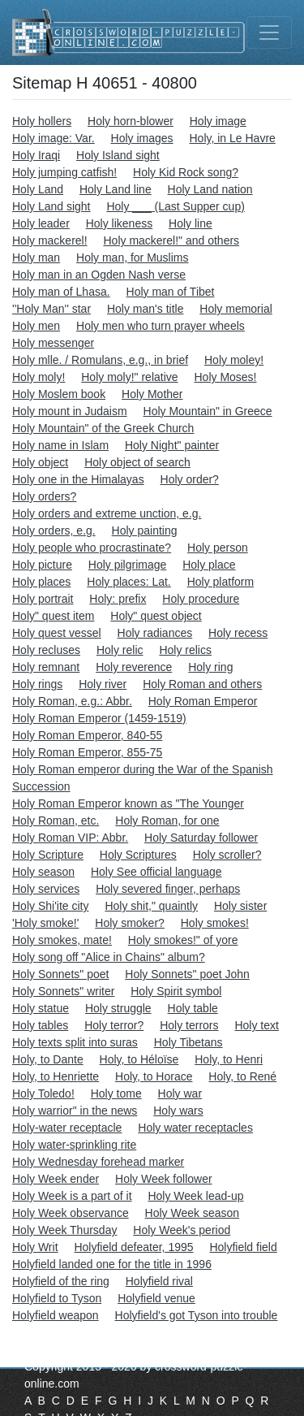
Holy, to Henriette (55, 1076)
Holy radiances (155, 632)
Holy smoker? (130, 922)
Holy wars (178, 1110)
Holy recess (238, 632)
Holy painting (145, 530)
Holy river (102, 684)
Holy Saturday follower (201, 837)
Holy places (41, 581)
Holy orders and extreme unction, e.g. (106, 513)
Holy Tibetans (188, 1042)
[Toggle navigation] (269, 32)
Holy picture (42, 564)
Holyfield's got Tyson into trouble (196, 1315)
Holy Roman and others (202, 684)
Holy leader (41, 223)
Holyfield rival (159, 1281)
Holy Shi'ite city (50, 905)
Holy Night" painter (172, 445)
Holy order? (190, 479)
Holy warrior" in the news (74, 1110)
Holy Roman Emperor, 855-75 (87, 752)
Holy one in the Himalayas (78, 479)
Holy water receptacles (195, 1127)
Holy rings (37, 684)
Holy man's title (145, 308)
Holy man (36, 257)
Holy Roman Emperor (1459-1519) (99, 718)
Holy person (217, 547)
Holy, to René (242, 1076)
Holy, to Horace (153, 1076)
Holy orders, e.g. (54, 530)
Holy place (208, 564)
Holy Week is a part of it (72, 1195)
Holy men (36, 325)
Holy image (218, 121)
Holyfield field (242, 1247)
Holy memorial (235, 308)
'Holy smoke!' (45, 922)
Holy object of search (137, 462)
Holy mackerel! (50, 240)
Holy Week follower (163, 1178)
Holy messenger (53, 342)
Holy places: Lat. (129, 581)
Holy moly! (38, 376)
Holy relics (185, 649)
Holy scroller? (227, 854)
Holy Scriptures (138, 854)
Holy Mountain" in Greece (207, 411)
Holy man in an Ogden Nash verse (99, 274)
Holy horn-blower (130, 121)
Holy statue (40, 1008)
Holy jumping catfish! (64, 172)
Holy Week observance (70, 1212)
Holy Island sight (118, 155)
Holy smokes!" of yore (183, 939)
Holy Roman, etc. (55, 820)
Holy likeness (119, 223)
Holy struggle (118, 1008)
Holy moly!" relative (129, 376)
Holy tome (116, 1093)
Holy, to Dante (47, 1059)
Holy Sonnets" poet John (187, 974)
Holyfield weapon (55, 1315)
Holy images (142, 138)
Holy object (40, 462)
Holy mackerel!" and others (171, 240)
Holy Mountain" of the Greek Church (103, 428)
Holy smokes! (215, 922)
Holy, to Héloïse (139, 1059)
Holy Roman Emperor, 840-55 (87, 735)
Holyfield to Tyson (56, 1298)
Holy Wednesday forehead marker (98, 1161)
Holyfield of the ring (60, 1281)
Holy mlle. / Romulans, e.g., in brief (100, 359)
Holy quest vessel (56, 632)
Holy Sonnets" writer (63, 991)
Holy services (45, 888)
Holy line (190, 223)
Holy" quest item (53, 615)
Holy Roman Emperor (203, 701)
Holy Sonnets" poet (60, 974)
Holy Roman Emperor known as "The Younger (128, 803)
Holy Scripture (47, 854)
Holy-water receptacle (67, 1127)
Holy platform (220, 581)
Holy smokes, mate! (62, 939)
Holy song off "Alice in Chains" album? (108, 956)
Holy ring (210, 666)
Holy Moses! (225, 376)
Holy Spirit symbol (176, 991)
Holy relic (119, 649)
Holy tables (40, 1025)
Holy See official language (156, 871)
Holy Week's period (181, 1229)
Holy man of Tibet (170, 291)
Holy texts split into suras (75, 1042)
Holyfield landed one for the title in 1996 (112, 1264)
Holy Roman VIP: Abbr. (70, 837)
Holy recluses (46, 649)
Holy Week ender (55, 1178)
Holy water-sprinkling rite (74, 1144)
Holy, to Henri (229, 1059)
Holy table (193, 1008)
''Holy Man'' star (51, 308)
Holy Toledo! (43, 1093)
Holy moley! (233, 359)
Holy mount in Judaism (69, 411)
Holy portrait (42, 598)
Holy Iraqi (36, 155)
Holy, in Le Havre (232, 138)
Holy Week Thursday (64, 1229)
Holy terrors (189, 1025)
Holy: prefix (117, 598)
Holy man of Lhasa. (61, 291)
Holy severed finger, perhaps (168, 888)
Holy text (256, 1025)
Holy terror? (113, 1025)
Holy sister (240, 905)
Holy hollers (41, 121)
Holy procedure (200, 598)
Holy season (43, 871)
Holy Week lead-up (195, 1195)
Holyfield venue (156, 1298)
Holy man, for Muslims (132, 257)
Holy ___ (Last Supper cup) (175, 206)
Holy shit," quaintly (151, 905)
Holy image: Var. (53, 138)
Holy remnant (45, 666)
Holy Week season (192, 1212)
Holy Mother (152, 394)
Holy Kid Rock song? (185, 172)
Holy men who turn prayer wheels (160, 325)
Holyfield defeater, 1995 (133, 1247)
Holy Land (37, 189)
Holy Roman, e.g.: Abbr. (72, 701)
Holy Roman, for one (167, 820)
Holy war (180, 1093)
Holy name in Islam (60, 445)
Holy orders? (44, 496)
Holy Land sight (51, 206)
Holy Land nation (210, 189)
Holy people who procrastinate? (91, 547)
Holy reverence (134, 666)
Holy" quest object (155, 615)
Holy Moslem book (58, 394)
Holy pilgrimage (127, 564)
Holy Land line (115, 189)
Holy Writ (35, 1247)
